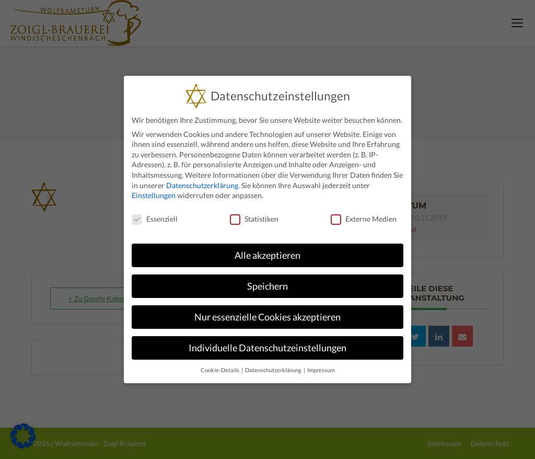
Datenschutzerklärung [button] (274, 370)
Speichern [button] (267, 285)
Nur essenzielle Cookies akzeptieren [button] (267, 316)
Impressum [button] (321, 370)
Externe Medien (364, 218)
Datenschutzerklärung (202, 184)
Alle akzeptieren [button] (267, 254)
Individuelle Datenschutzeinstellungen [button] (267, 347)
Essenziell (155, 218)
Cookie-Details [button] (220, 370)
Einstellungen (154, 194)
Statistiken (254, 218)
